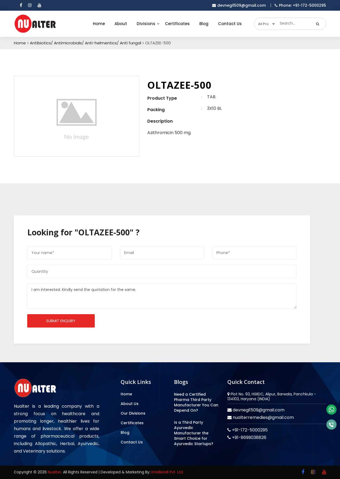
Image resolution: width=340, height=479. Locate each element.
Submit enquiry (61, 321)
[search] (318, 24)
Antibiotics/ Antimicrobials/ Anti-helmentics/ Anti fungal (85, 43)
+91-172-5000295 (249, 430)
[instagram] (30, 5)
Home (99, 23)
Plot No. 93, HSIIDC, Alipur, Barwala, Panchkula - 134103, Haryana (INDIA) (271, 396)
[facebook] (21, 5)
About (120, 23)
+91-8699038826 (248, 437)
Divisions (146, 23)
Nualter (54, 472)
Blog (203, 23)
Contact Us (230, 23)
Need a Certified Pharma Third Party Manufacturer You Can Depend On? (196, 402)
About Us (130, 403)
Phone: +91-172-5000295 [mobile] (300, 5)
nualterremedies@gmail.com (263, 417)
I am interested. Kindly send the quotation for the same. (162, 296)
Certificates (177, 23)
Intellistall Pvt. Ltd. (167, 472)
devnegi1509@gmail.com (258, 410)
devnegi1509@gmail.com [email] (239, 5)
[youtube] (39, 5)
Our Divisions (133, 413)
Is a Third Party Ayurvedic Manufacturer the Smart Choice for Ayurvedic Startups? (193, 433)
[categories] (265, 24)
